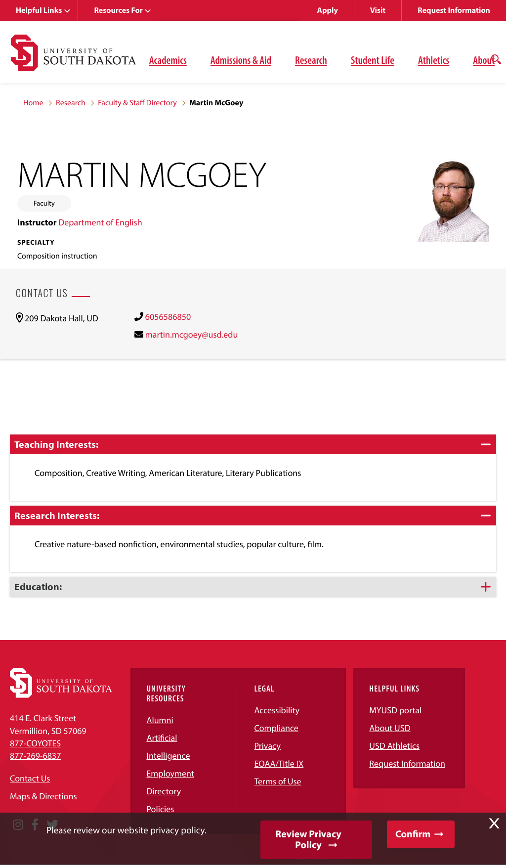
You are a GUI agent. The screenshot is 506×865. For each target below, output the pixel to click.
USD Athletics (394, 745)
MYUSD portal (395, 710)
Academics (168, 60)
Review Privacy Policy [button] (308, 839)
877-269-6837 (35, 755)
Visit (377, 10)
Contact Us (30, 778)
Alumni (159, 720)
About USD (389, 728)
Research (311, 60)
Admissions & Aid (241, 60)
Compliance (276, 728)
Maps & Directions (43, 796)
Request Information (454, 10)
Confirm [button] (412, 834)
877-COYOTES (35, 743)
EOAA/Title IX (278, 763)
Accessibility (276, 710)
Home (33, 103)
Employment (170, 773)
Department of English (100, 222)
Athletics (433, 60)
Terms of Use (277, 781)
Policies (160, 809)
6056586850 (168, 316)
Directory (163, 791)
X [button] (494, 823)
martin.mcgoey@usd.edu (191, 334)
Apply (327, 10)
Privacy (267, 745)
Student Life (372, 60)
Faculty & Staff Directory (137, 103)
